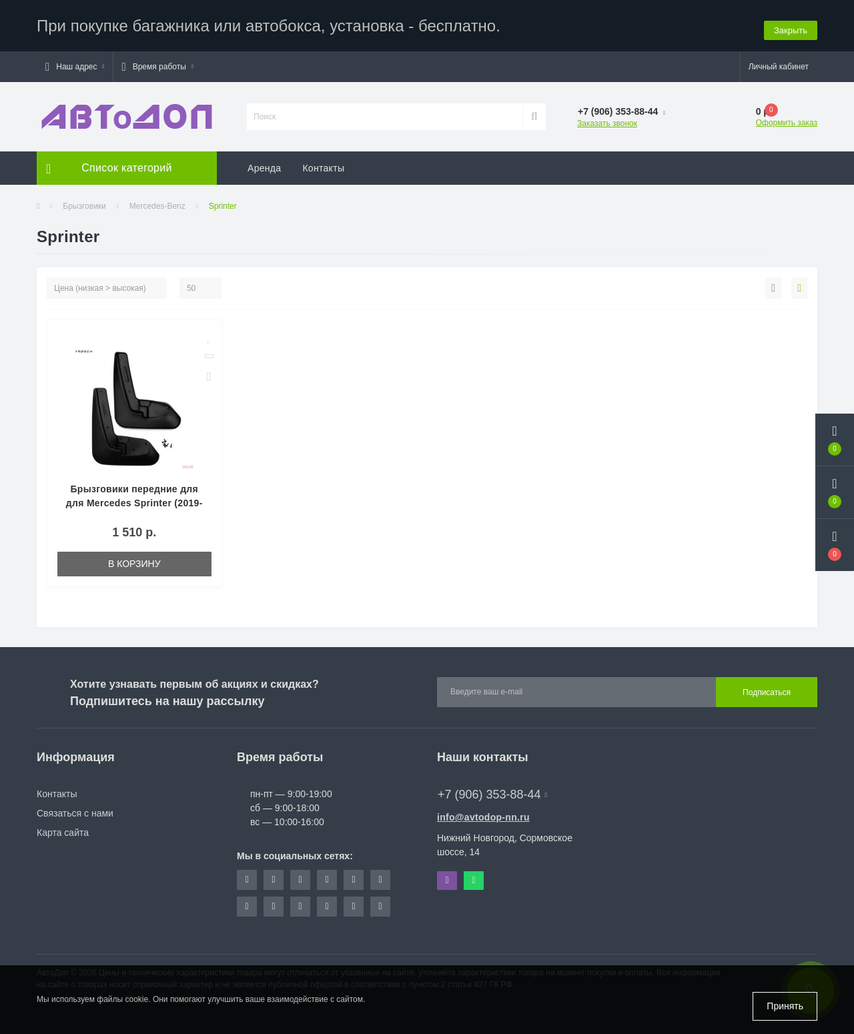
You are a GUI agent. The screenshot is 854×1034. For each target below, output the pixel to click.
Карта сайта (63, 828)
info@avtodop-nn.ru (483, 812)
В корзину (134, 559)
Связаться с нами (75, 808)
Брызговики (84, 201)
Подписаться (767, 687)
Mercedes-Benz (157, 201)
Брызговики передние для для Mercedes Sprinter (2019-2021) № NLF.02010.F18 (134, 498)
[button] (75, 62)
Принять (785, 1006)
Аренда (264, 163)
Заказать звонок (607, 118)
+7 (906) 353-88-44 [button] (492, 790)
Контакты (323, 163)
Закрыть (790, 23)
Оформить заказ (786, 118)
